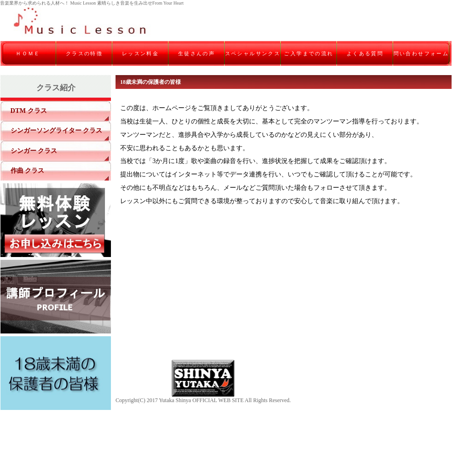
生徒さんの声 (196, 53)
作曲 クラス (28, 170)
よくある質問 (365, 53)
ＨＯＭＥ (28, 53)
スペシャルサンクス (253, 53)
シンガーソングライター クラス (57, 130)
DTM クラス (29, 110)
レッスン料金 (140, 53)
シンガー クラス (34, 150)
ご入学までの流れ (308, 53)
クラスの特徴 (84, 53)
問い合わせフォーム (421, 53)
